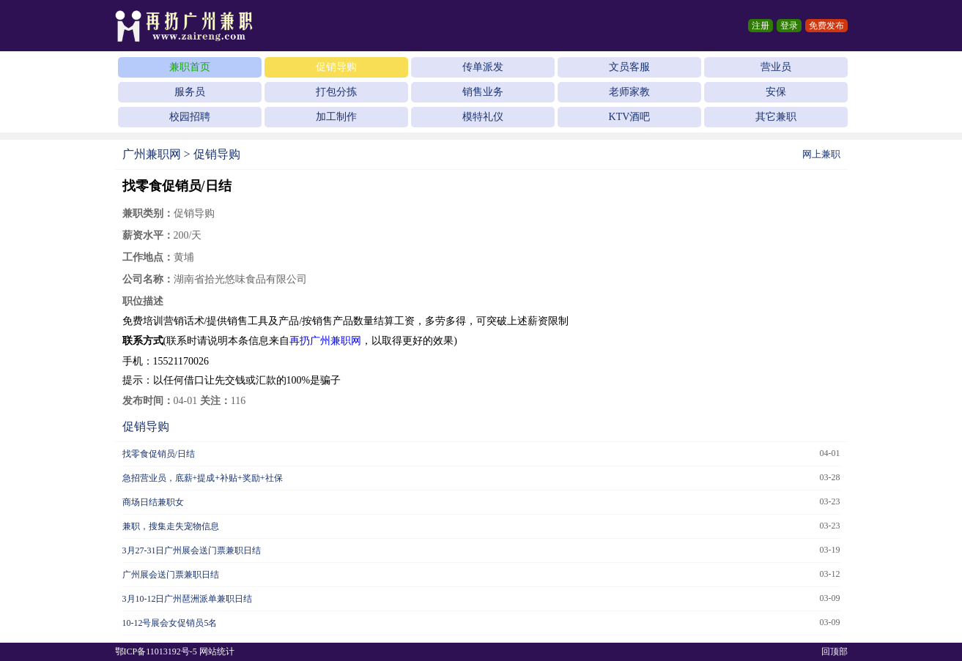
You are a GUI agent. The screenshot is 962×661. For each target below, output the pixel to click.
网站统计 (216, 651)
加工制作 (336, 116)
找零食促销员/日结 (158, 454)
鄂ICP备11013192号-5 (156, 651)
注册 (760, 25)
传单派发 (482, 66)
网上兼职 (821, 154)
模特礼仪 (482, 116)
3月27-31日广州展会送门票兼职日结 (192, 550)
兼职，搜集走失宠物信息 (170, 526)
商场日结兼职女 (153, 502)
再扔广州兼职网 (325, 340)
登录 (789, 25)
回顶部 (834, 651)
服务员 (189, 91)
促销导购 (336, 66)
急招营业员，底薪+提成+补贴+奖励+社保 (202, 478)
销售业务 (482, 91)
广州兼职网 (151, 154)
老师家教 (629, 91)
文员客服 (629, 66)
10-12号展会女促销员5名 (170, 623)
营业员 (776, 66)
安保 (776, 91)
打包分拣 (336, 91)
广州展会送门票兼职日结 (170, 574)
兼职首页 (189, 66)
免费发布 (826, 25)
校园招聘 (189, 116)
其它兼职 (775, 116)
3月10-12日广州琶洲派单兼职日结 (187, 599)
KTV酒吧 (630, 116)
